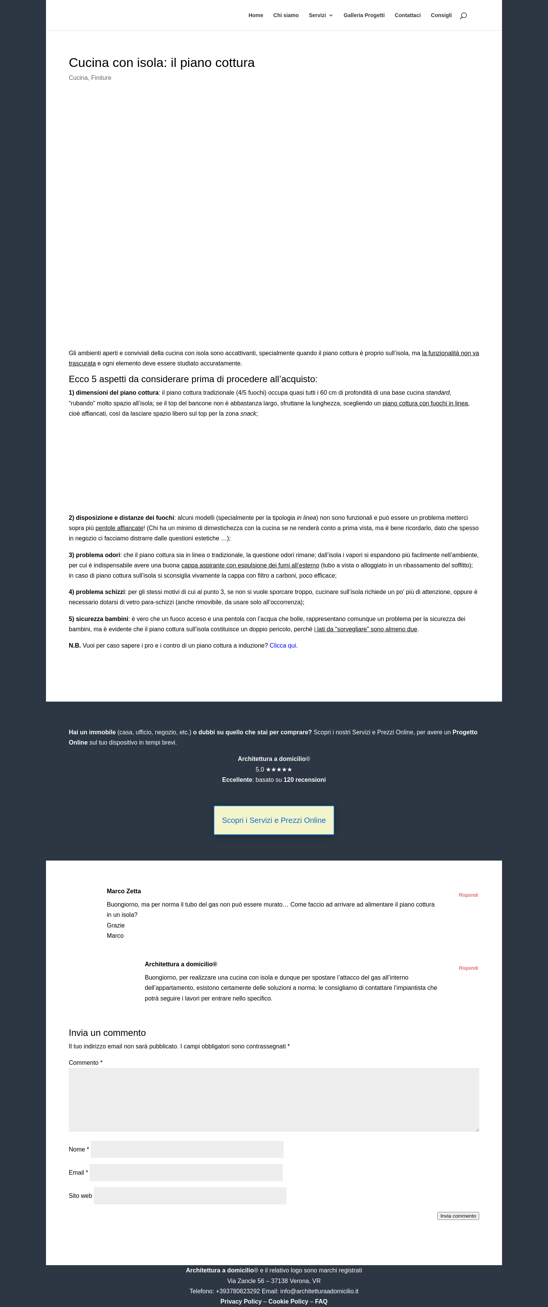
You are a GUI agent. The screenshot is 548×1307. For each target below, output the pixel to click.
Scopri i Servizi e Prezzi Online (274, 820)
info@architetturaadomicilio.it (319, 1291)
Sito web (80, 1196)
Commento (86, 1062)
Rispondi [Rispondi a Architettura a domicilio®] (468, 968)
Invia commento (458, 1216)
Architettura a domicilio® (181, 964)
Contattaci (408, 15)
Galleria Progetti (364, 15)
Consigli (441, 15)
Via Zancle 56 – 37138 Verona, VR (274, 1281)
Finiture (101, 78)
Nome (79, 1149)
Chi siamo (286, 15)
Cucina (78, 78)
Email (78, 1172)
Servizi (317, 15)
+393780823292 (239, 1291)
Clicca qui (283, 645)
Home (256, 15)
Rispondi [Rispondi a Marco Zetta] (468, 895)
